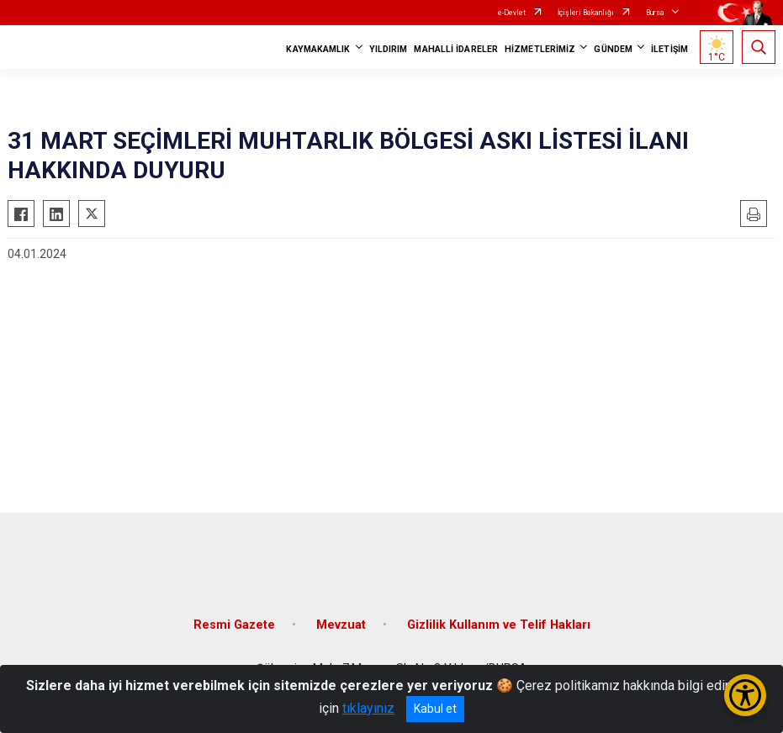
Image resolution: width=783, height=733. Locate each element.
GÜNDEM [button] (613, 49)
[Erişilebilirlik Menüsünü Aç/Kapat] (745, 695)
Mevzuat (341, 625)
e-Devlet (512, 12)
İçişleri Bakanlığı (586, 12)
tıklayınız (368, 708)
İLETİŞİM (669, 49)
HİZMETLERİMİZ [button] (540, 49)
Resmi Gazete (234, 625)
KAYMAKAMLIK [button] (318, 49)
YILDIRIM (388, 49)
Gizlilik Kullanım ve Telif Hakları (498, 625)
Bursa (655, 12)
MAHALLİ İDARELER (456, 49)
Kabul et (435, 708)
